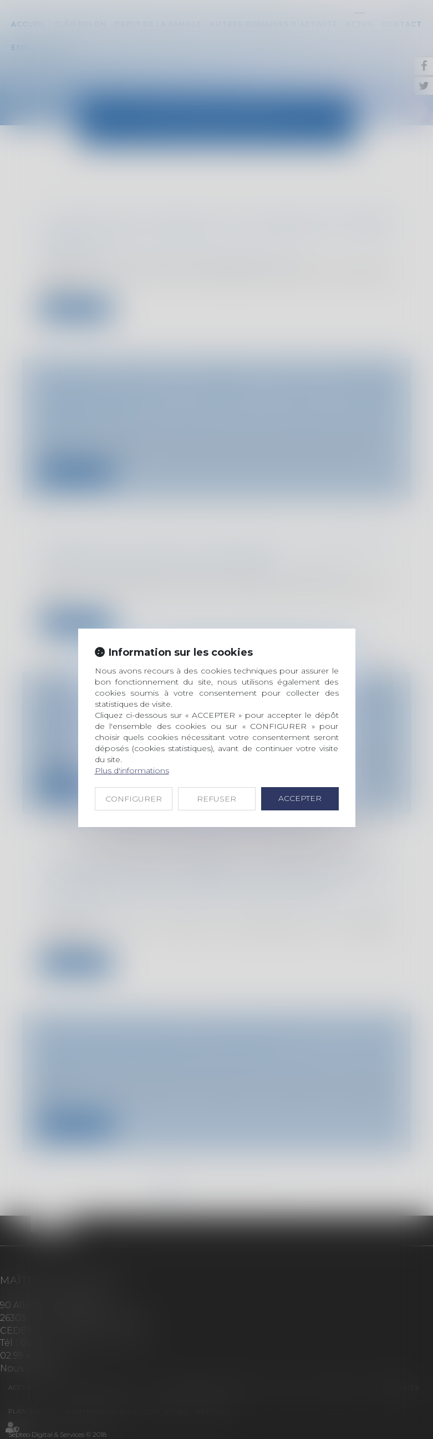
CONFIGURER (133, 799)
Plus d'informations (132, 770)
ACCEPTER (300, 798)
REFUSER (216, 799)
